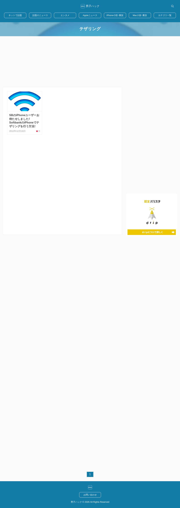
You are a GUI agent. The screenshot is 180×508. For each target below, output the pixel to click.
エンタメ (65, 15)
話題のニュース (40, 15)
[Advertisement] (90, 61)
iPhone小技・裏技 (114, 15)
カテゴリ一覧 (164, 15)
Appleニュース (90, 15)
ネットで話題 (15, 15)
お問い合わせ (90, 494)
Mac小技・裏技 (140, 15)
